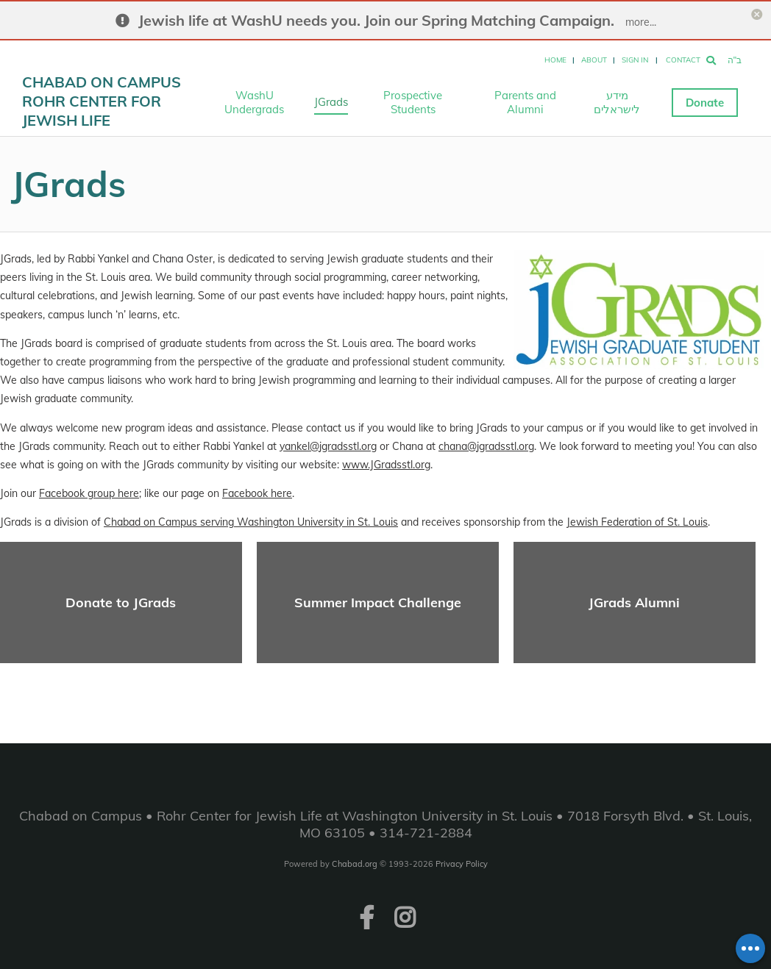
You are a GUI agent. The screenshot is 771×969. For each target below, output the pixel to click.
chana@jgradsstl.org (486, 446)
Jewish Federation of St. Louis (637, 522)
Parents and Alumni (525, 102)
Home (555, 60)
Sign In (635, 60)
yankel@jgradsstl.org (328, 446)
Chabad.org (354, 864)
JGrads (331, 102)
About (594, 60)
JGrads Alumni (634, 602)
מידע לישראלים (617, 102)
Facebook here (257, 493)
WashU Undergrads (254, 102)
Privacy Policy (462, 864)
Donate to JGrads (120, 602)
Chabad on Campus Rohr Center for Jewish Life (101, 101)
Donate (705, 103)
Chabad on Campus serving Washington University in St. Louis (251, 522)
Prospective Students (412, 102)
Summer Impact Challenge (377, 602)
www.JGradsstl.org (386, 464)
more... (640, 22)
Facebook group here (89, 493)
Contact (683, 60)
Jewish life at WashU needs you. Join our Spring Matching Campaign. (376, 20)
